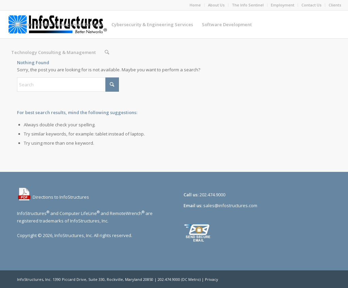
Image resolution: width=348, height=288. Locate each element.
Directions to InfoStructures (53, 197)
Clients (335, 4)
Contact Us (311, 4)
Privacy (211, 279)
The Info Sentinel (248, 4)
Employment (282, 4)
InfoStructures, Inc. (34, 279)
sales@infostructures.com (230, 205)
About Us (216, 4)
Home (195, 4)
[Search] (107, 52)
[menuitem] (195, 5)
